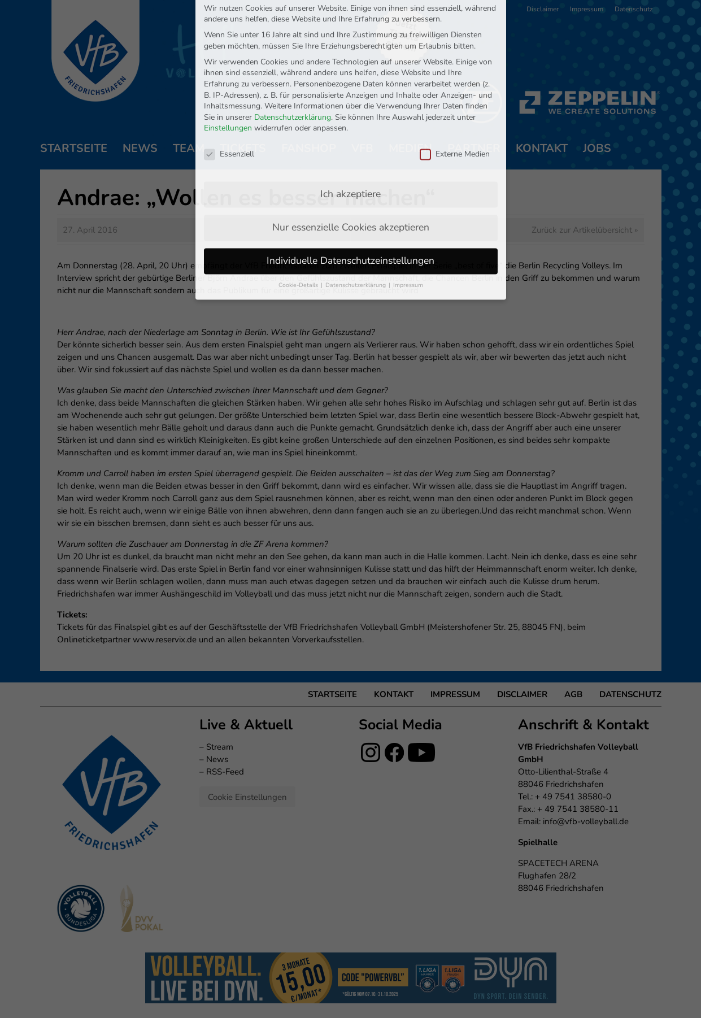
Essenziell (229, 69)
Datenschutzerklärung (292, 33)
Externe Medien (455, 69)
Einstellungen (228, 44)
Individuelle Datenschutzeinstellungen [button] (350, 176)
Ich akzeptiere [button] (350, 109)
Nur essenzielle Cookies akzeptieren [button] (350, 143)
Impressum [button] (408, 201)
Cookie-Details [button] (299, 201)
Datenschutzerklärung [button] (356, 201)
